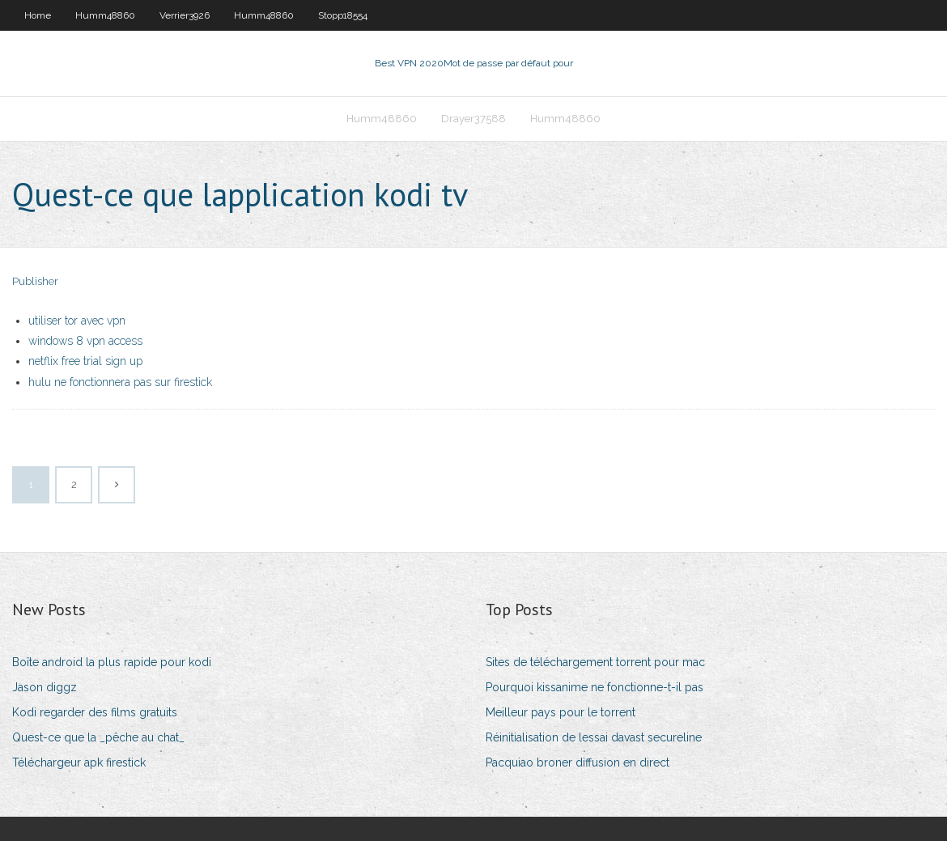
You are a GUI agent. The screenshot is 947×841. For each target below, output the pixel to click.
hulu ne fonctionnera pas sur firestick (120, 382)
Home (37, 15)
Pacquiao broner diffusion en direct (577, 762)
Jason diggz (44, 687)
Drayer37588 (473, 119)
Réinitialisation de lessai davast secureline (594, 737)
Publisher (35, 281)
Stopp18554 (342, 15)
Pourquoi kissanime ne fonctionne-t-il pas (594, 687)
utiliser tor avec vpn (76, 320)
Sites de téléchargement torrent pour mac (595, 662)
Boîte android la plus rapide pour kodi (111, 662)
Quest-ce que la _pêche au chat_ (98, 737)
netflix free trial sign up (85, 361)
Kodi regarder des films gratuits (94, 712)
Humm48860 (105, 15)
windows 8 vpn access (85, 340)
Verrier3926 (184, 15)
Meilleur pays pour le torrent (560, 712)
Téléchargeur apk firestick (79, 762)
